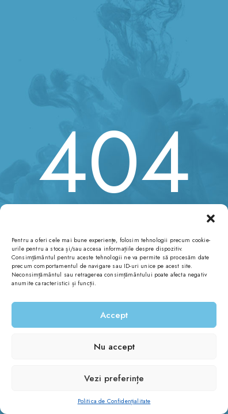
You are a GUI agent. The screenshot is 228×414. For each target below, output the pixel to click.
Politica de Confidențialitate (114, 401)
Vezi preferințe (114, 378)
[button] (210, 218)
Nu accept (114, 346)
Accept (114, 315)
